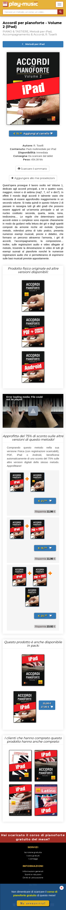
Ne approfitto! (33, 903)
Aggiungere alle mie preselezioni (33, 178)
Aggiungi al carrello (33, 133)
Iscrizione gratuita (33, 852)
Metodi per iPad (33, 44)
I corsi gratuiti (33, 855)
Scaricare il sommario (32, 168)
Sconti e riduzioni (33, 874)
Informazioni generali (33, 871)
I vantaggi (33, 859)
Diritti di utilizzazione (33, 877)
